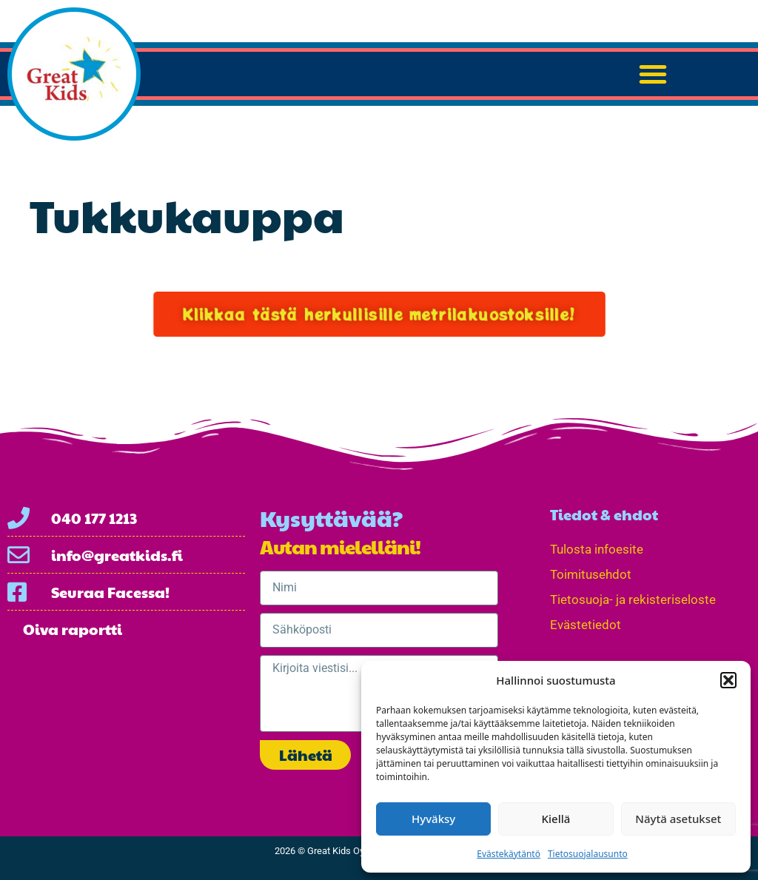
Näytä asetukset (678, 818)
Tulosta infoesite (596, 549)
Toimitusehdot (590, 574)
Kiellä (556, 818)
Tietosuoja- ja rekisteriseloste (633, 599)
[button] (728, 680)
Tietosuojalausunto (588, 853)
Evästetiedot (585, 624)
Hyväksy (433, 818)
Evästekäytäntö (508, 853)
